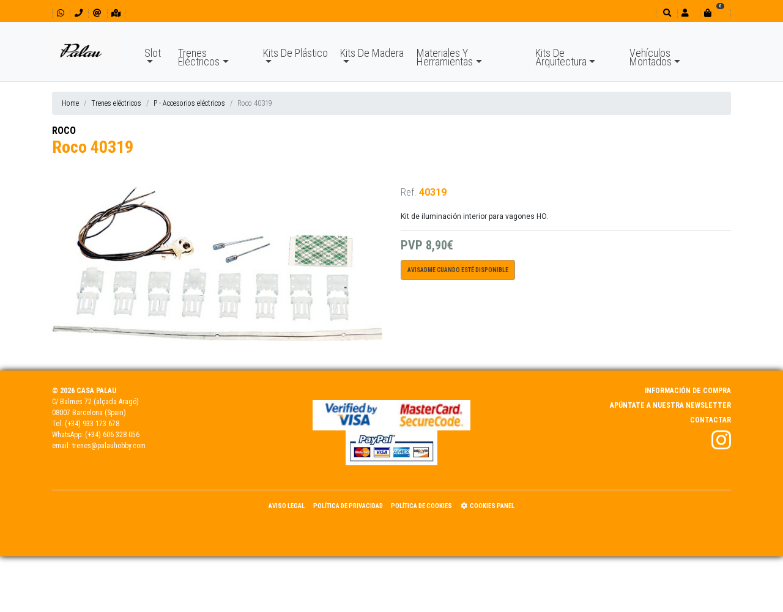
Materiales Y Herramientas (445, 57)
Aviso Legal (287, 506)
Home (70, 103)
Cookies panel (487, 506)
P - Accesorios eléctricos (189, 103)
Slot (152, 52)
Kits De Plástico (295, 52)
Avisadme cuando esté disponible (457, 270)
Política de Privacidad (348, 506)
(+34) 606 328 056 (112, 434)
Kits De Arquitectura (561, 57)
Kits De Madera (372, 52)
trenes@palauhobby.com (109, 445)
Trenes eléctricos (116, 103)
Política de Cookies (421, 506)
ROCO (64, 130)
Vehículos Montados (650, 57)
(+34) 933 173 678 (92, 423)
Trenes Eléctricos (199, 57)
